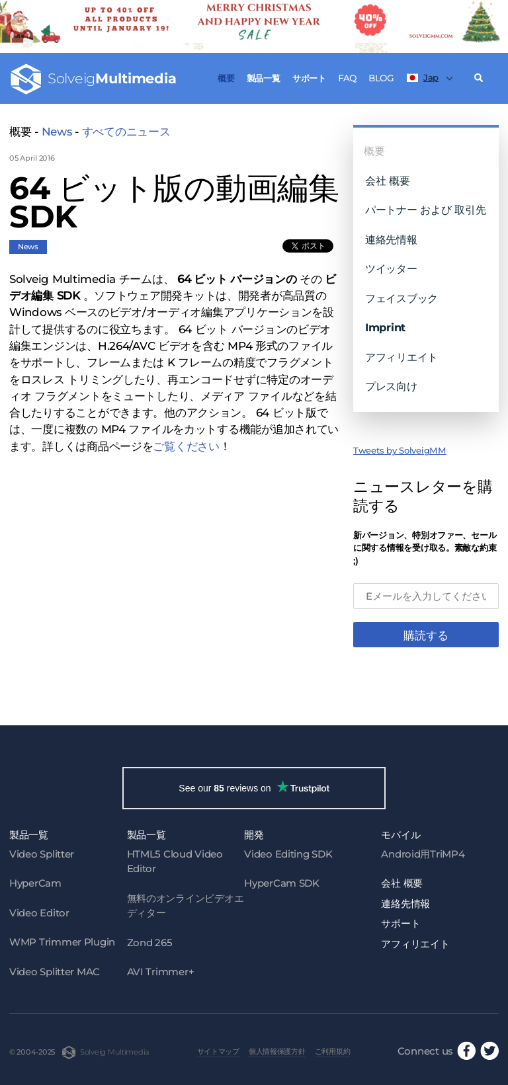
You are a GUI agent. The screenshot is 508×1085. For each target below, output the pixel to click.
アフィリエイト (401, 357)
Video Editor (39, 912)
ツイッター (391, 268)
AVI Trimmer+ (160, 971)
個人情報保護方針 (277, 1051)
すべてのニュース (126, 131)
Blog (381, 78)
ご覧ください (186, 446)
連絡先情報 (391, 239)
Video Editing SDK (288, 854)
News (57, 131)
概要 (226, 78)
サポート (309, 78)
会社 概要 (387, 180)
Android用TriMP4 (422, 854)
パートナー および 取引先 (425, 209)
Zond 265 (150, 942)
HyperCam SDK (281, 883)
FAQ (347, 78)
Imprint (385, 327)
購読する (425, 635)
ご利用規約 (333, 1051)
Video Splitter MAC (54, 971)
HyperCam (35, 883)
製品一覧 (263, 78)
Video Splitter (41, 854)
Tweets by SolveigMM (399, 450)
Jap (423, 77)
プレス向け (391, 386)
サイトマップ (218, 1051)
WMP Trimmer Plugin (62, 942)
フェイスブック (401, 298)
